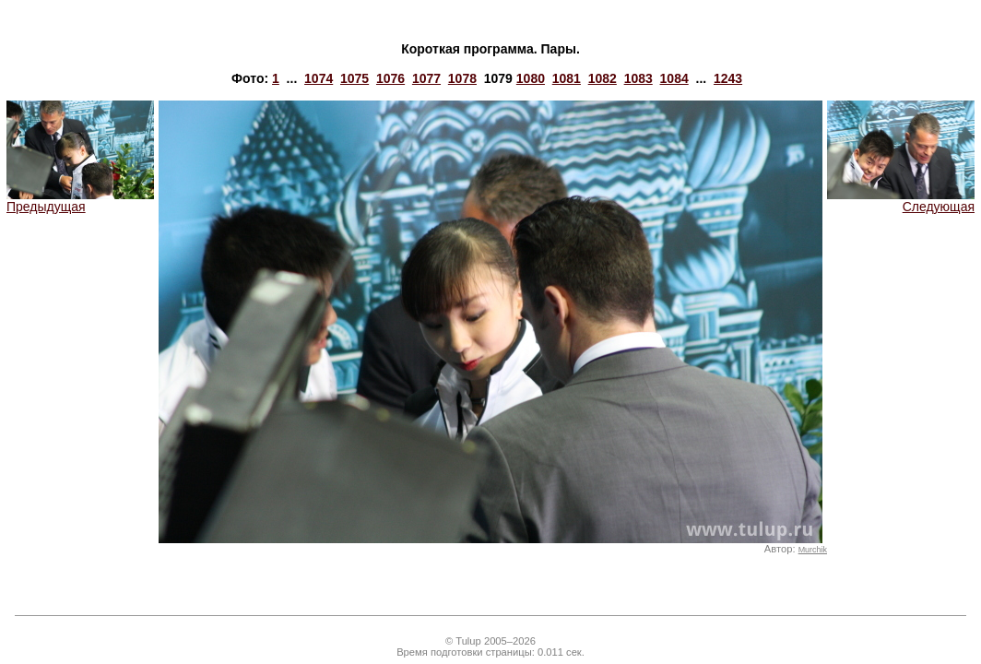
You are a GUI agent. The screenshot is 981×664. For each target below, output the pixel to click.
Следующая (901, 200)
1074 (318, 78)
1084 (674, 78)
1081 (566, 78)
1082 (602, 78)
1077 (426, 78)
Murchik (812, 549)
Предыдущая (80, 200)
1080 (530, 78)
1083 (638, 78)
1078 (462, 78)
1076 (390, 78)
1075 (354, 78)
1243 (728, 78)
